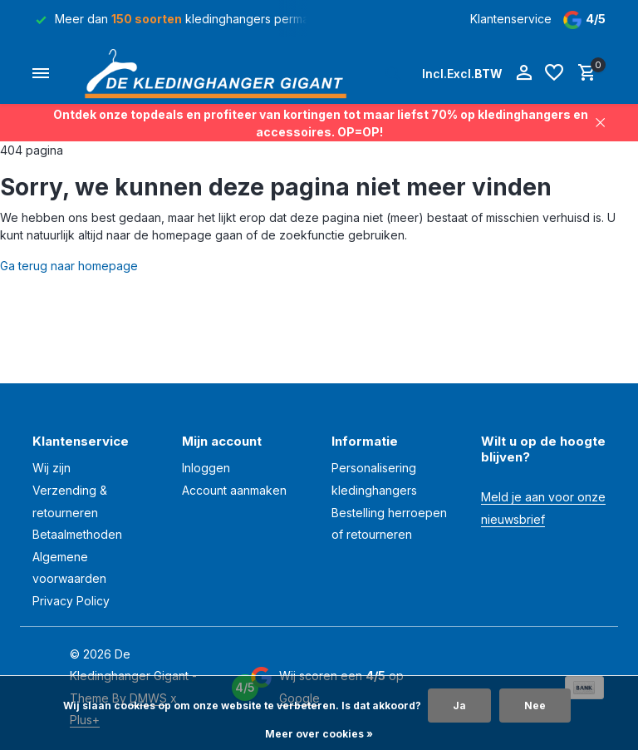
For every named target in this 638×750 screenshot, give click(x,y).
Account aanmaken (234, 490)
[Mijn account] (524, 73)
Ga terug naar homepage (69, 266)
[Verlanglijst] (554, 73)
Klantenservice (511, 19)
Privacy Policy (71, 601)
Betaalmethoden (77, 534)
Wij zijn (51, 468)
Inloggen (206, 468)
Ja (459, 705)
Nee (535, 705)
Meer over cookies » (319, 734)
